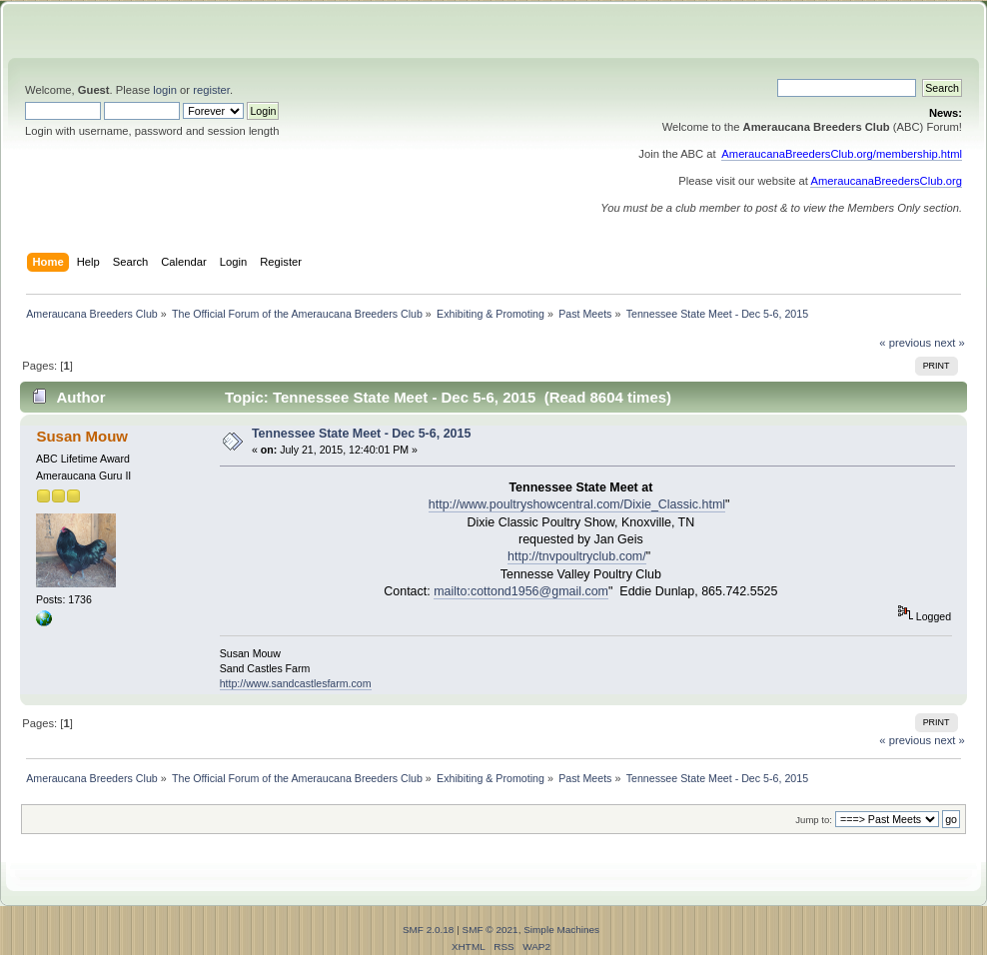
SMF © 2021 (490, 929)
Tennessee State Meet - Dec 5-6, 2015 (361, 434)
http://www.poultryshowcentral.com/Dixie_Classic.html (577, 504)
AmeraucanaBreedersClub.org (886, 181)
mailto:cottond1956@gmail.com (521, 591)
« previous (905, 343)
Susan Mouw (81, 436)
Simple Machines (561, 929)
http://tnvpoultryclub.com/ (576, 556)
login (165, 90)
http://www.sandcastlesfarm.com (296, 683)
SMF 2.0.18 (429, 929)
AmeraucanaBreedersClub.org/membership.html (841, 154)
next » (949, 343)
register (211, 90)
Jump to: (813, 819)
